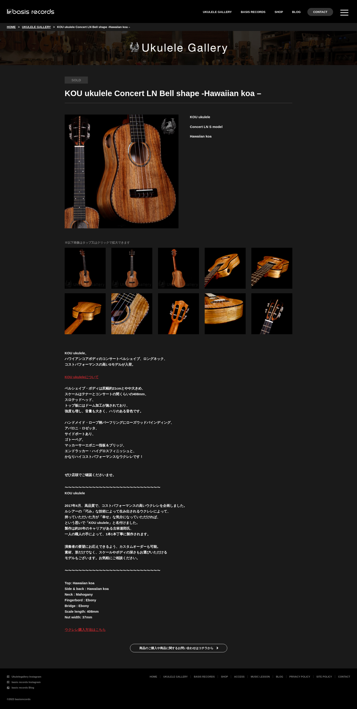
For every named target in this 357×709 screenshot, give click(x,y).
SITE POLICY (324, 676)
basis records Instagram (24, 682)
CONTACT (320, 12)
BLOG (296, 12)
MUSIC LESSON (260, 676)
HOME (153, 676)
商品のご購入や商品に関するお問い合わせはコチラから (176, 648)
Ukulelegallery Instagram (24, 676)
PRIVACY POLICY (299, 676)
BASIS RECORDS (253, 12)
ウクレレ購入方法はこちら (85, 630)
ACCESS (239, 676)
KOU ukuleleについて (82, 377)
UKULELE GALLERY (217, 12)
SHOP (279, 12)
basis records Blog (20, 687)
